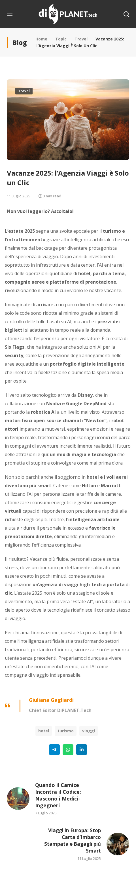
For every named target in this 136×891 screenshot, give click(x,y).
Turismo (66, 730)
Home (41, 39)
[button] (126, 14)
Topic (61, 39)
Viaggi (88, 730)
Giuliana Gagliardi (51, 699)
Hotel (43, 730)
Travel (81, 39)
